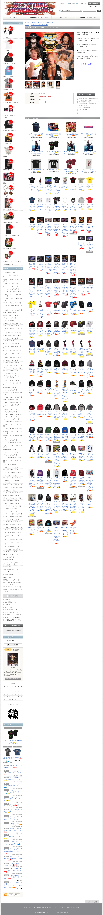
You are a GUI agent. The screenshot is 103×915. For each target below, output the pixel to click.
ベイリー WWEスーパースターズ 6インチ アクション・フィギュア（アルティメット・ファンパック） (56, 456)
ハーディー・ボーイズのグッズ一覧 (12, 461)
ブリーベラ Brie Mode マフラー (89, 432)
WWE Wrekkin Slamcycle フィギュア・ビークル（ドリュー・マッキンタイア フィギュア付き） (89, 480)
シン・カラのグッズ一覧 (10, 409)
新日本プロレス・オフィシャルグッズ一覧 (12, 590)
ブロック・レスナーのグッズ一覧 (12, 485)
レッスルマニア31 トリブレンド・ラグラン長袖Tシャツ (56, 412)
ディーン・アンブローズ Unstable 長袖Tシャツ (56, 327)
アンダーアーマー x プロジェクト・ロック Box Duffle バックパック (36, 129)
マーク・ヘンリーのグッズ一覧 (12, 532)
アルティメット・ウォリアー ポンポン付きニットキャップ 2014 (40, 368)
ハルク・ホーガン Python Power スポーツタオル (12, 779)
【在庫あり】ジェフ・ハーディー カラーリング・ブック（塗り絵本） (48, 185)
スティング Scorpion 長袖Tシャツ (89, 327)
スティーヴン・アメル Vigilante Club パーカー (73, 452)
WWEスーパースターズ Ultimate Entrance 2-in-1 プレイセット (81, 453)
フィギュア (8, 32)
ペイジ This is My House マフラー (32, 451)
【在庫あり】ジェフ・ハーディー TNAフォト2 (88, 147)
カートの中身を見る (13, 625)
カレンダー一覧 (48, 22)
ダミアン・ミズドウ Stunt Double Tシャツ (32, 184)
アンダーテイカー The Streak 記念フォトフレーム (81, 242)
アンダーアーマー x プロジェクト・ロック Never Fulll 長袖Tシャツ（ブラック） (48, 479)
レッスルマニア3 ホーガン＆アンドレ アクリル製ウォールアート (73, 225)
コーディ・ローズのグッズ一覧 (12, 357)
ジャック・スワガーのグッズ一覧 (12, 397)
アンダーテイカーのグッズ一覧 (12, 303)
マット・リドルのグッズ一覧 (11, 503)
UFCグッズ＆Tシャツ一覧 (10, 554)
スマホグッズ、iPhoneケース (11, 230)
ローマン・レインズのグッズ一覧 (12, 527)
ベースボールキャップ (9, 125)
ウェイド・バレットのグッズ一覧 (12, 310)
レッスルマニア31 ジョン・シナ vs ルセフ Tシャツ (12, 836)
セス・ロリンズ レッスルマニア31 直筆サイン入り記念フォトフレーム (56, 287)
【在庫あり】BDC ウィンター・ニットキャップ (48, 387)
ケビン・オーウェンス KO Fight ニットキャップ (81, 433)
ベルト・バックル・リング (10, 217)
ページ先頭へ (92, 901)
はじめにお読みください (11, 610)
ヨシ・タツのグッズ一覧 (10, 508)
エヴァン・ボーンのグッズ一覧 (12, 323)
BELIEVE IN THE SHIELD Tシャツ (36, 165)
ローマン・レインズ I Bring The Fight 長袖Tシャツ (32, 433)
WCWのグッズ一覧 (8, 557)
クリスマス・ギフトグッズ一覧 (12, 256)
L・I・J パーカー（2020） (64, 475)
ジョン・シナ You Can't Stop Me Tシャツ (13, 736)
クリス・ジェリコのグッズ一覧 (12, 335)
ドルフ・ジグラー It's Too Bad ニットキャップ (89, 387)
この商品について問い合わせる (87, 103)
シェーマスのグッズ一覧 (10, 390)
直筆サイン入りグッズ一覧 (10, 283)
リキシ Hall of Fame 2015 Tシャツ (32, 223)
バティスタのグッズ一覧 (10, 455)
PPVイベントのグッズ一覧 (10, 286)
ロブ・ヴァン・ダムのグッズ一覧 (12, 530)
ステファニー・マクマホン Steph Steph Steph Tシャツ (71, 166)
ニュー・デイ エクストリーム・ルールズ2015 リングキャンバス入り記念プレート (32, 287)
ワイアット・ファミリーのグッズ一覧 (12, 543)
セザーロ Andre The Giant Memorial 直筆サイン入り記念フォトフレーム (56, 226)
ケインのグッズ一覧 (9, 340)
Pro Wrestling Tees (8, 572)
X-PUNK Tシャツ (53, 165)
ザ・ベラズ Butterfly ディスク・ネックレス (64, 204)
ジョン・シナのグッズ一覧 (10, 399)
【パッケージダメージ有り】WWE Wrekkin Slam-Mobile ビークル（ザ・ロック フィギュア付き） (32, 505)
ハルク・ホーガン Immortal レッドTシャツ (48, 308)
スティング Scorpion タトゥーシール (40, 203)
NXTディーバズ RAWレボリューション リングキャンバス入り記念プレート (81, 287)
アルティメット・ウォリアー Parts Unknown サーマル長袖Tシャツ (56, 348)
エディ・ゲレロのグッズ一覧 (11, 326)
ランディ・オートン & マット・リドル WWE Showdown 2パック (71, 129)
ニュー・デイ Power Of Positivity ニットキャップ (73, 433)
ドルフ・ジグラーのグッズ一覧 (12, 442)
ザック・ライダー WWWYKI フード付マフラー (73, 526)
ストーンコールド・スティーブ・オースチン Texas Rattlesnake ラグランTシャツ (13, 851)
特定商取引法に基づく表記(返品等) (88, 98)
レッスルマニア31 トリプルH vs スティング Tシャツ (12, 830)
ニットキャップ (8, 138)
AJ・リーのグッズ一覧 (9, 318)
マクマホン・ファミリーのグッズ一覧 (12, 536)
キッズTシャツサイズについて (13, 615)
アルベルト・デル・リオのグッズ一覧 (12, 299)
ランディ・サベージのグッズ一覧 (12, 516)
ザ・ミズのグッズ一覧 (9, 373)
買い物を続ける (83, 105)
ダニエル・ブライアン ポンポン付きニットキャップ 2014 (48, 328)
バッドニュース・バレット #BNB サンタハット (40, 184)
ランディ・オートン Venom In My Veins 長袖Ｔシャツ (48, 433)
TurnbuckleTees (7, 566)
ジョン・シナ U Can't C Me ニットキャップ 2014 (64, 367)
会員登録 (72, 3)
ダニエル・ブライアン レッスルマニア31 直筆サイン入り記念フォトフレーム (48, 287)
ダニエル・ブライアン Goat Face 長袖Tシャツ (64, 308)
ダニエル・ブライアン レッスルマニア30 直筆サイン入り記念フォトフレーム (48, 226)
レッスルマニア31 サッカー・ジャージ (73, 183)
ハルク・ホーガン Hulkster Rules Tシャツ (32, 308)
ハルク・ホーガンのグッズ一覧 (12, 457)
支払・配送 (32, 907)
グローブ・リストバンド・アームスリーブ (12, 111)
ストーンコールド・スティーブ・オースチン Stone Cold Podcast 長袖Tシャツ (89, 413)
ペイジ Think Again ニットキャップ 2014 (48, 366)
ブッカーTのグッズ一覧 (9, 475)
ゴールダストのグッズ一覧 (10, 360)
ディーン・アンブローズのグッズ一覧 (12, 436)
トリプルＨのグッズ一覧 (10, 440)
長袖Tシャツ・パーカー (9, 58)
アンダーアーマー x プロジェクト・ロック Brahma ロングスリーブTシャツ (32, 478)
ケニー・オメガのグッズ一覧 (11, 343)
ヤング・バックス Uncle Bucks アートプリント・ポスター (13, 877)
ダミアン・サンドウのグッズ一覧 (12, 428)
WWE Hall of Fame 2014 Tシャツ (17, 753)
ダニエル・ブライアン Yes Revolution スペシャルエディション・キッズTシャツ (13, 843)
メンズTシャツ (8, 45)
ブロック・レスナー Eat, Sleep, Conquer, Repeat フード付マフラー (81, 349)
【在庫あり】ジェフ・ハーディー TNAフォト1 (71, 147)
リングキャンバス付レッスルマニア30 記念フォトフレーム (89, 243)
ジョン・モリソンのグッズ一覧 (12, 402)
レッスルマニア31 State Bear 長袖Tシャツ (48, 410)
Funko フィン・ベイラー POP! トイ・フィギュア (89, 501)
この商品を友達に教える (85, 101)
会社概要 (7, 599)
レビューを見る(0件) (84, 107)
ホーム (15, 17)
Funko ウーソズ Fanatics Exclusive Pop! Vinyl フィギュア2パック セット (64, 528)
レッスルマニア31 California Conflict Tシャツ (81, 184)
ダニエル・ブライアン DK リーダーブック (64, 183)
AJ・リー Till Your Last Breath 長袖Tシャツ (64, 327)
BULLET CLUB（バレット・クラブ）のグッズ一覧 (12, 583)
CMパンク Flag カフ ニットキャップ (48, 526)
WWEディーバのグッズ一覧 (11, 546)
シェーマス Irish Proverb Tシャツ (56, 307)
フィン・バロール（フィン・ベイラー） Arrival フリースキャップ (32, 412)
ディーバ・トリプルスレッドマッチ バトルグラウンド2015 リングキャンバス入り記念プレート (73, 288)
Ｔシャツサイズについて (11, 612)
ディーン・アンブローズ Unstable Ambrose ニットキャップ (32, 388)
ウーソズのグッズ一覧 (9, 312)
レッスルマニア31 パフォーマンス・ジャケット (73, 411)
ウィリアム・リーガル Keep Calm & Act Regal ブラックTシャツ (13, 858)
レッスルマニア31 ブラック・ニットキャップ (40, 387)
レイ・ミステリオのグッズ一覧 (12, 524)
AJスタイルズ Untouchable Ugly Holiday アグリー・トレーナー (73, 478)
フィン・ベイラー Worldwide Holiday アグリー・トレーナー (81, 477)
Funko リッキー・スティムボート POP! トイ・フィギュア (32, 527)
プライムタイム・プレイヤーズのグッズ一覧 (12, 481)
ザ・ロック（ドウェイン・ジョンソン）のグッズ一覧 (12, 376)
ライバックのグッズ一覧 (10, 511)
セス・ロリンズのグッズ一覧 (11, 419)
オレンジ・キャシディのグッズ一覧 (12, 329)
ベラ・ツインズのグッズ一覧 (11, 495)
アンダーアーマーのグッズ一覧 (12, 587)
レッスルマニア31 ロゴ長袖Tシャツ (40, 410)
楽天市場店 (76, 907)
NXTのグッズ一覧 (8, 559)
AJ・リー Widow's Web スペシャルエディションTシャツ (7, 755)
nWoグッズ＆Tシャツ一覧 (10, 551)
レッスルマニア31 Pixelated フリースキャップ (73, 387)
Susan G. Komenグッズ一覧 (10, 569)
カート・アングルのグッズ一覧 (12, 333)
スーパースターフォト (9, 204)
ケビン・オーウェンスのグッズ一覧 (12, 347)
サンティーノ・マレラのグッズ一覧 (12, 383)
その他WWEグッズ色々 (9, 243)
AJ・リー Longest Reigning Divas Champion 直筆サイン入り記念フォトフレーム (64, 227)
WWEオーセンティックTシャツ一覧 (12, 275)
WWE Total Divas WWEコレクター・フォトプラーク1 (89, 286)
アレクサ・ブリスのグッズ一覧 (12, 291)
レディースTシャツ (8, 84)
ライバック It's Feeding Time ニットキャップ (64, 433)
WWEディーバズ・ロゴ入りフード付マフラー (64, 347)
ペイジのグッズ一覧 (9, 490)
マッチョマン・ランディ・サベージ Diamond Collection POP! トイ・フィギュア (56, 503)
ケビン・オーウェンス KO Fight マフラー (40, 451)
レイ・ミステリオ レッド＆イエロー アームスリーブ (12, 772)
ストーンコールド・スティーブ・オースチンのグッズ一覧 (12, 415)
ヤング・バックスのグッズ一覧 (12, 506)
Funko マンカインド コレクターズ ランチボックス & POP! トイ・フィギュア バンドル (73, 503)
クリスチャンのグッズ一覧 (10, 338)
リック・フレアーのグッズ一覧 (12, 522)
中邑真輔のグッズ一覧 (9, 449)
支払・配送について (39, 17)
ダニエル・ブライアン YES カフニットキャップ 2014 (40, 328)
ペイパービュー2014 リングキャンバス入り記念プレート (40, 263)
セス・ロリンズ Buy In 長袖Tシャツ (81, 327)
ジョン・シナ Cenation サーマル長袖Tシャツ (32, 347)
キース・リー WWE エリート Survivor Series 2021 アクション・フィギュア (81, 503)
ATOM (17, 894)
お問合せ (88, 17)
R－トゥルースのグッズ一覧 (11, 289)
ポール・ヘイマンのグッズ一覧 (12, 498)
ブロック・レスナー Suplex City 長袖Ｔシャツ (56, 433)
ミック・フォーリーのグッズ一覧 (12, 539)
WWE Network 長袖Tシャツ (81, 307)
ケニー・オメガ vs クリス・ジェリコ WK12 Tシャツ (12, 870)
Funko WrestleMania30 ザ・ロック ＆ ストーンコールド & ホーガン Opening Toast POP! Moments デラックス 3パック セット (56, 531)
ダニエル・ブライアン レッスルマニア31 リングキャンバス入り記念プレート (48, 264)
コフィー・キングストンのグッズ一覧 (12, 354)
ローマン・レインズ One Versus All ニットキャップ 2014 (81, 368)
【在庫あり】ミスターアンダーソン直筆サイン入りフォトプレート (40, 225)
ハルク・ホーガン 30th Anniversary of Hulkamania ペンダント (40, 309)
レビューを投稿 (83, 109)
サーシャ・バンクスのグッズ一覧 (12, 365)
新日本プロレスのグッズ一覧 (11, 580)
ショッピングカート (94, 3)
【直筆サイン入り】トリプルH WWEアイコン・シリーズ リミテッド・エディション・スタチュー (64, 391)
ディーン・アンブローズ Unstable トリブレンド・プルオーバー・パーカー (89, 369)
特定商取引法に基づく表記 (44, 907)
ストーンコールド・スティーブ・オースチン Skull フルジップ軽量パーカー (40, 502)
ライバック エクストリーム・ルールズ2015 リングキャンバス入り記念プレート (64, 264)
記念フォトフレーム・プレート (12, 178)
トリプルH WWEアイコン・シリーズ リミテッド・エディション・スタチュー (56, 389)
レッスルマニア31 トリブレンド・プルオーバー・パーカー (64, 412)
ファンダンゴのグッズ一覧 (10, 470)
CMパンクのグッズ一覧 (9, 387)
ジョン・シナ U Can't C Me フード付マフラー (89, 347)
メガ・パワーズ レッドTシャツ (89, 203)
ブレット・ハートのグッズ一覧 (12, 478)
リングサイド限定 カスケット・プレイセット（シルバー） (48, 453)
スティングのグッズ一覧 (10, 412)
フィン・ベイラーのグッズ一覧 (12, 472)
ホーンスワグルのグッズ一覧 (11, 500)
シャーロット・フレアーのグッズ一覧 (12, 393)
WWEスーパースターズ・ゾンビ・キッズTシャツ (12, 785)
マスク (8, 151)
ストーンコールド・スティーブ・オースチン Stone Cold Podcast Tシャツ (13, 818)
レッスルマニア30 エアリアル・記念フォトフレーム (32, 262)
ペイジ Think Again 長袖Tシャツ (40, 346)
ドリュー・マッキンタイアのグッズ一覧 (12, 446)
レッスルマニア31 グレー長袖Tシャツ (81, 203)
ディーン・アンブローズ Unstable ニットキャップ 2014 (73, 368)
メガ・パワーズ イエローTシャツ (89, 183)
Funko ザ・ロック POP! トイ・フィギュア (40, 526)
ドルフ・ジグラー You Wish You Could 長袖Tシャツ (73, 308)
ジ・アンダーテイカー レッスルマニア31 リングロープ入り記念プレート (64, 287)
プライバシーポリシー (59, 907)
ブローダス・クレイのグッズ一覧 (12, 487)
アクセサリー (8, 191)
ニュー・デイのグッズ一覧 (10, 452)
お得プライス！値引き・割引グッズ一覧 (12, 280)
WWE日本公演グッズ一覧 (10, 272)
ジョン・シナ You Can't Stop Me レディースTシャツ (56, 204)
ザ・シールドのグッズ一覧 (10, 370)
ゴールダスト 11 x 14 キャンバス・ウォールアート (81, 224)
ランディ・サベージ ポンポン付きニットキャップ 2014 (12, 798)
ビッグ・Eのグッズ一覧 (9, 464)
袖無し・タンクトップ (9, 71)
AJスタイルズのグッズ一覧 (10, 315)
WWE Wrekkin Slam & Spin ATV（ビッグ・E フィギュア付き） (53, 129)
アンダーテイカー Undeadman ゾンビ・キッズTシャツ (12, 792)
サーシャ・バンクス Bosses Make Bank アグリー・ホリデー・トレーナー (40, 478)
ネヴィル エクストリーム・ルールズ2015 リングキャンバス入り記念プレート (40, 287)
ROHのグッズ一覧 (8, 574)
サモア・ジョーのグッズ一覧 (11, 380)
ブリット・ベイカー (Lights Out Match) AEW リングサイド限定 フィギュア (64, 502)
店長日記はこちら (13, 678)
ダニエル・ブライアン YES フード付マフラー (73, 347)
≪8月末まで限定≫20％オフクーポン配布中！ (14, 620)
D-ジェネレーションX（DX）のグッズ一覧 (12, 432)
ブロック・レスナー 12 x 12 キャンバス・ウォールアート (89, 225)
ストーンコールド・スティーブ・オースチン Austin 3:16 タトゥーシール (48, 205)
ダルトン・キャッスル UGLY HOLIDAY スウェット (64, 453)
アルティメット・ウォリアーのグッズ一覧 (12, 295)
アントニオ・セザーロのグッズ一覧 (12, 306)
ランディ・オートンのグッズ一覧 (12, 514)
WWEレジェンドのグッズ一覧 (11, 549)
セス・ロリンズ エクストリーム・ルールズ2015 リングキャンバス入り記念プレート (56, 265)
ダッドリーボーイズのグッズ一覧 (12, 421)
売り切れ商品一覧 (8, 264)
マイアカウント (82, 3)
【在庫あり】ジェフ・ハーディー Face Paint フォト (36, 147)
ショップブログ (63, 17)
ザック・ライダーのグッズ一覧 (12, 368)
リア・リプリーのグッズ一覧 (11, 519)
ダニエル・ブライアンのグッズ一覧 (12, 425)
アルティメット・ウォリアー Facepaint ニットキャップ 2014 (32, 329)
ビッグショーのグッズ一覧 (10, 467)
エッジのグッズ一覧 (9, 320)
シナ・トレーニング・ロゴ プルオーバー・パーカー (48, 347)
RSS (10, 894)
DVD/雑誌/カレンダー (9, 165)
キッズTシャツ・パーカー (10, 97)
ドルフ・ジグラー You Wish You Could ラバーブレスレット (88, 129)
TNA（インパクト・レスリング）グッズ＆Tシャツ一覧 (12, 563)
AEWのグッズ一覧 (8, 577)
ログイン (64, 3)
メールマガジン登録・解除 (12, 617)
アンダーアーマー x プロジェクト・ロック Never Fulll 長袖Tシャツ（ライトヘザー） (56, 479)
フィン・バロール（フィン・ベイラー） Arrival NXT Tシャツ (13, 811)
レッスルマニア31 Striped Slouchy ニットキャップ (81, 388)
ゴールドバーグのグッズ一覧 (11, 362)
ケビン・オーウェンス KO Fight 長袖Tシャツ (40, 433)
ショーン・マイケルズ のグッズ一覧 (12, 405)
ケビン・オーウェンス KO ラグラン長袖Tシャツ (81, 411)
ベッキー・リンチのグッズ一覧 (12, 493)
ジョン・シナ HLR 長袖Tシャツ (73, 327)
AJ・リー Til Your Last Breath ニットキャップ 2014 (56, 367)
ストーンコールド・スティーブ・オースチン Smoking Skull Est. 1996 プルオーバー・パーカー (48, 504)
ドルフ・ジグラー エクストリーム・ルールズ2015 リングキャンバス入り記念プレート (73, 265)
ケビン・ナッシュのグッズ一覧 (12, 350)
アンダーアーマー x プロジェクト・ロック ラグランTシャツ (89, 453)
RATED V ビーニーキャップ (89, 307)
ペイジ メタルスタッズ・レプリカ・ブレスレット (73, 204)
